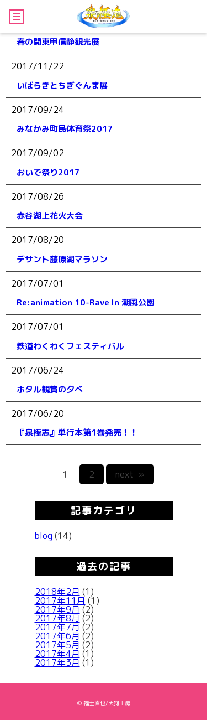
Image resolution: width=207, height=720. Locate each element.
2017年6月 (57, 636)
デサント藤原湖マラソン (62, 259)
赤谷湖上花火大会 (50, 215)
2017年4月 (57, 654)
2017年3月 (57, 662)
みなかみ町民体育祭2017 (65, 128)
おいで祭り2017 (48, 172)
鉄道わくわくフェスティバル (70, 346)
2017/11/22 (37, 66)
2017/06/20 (37, 413)
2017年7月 (57, 627)
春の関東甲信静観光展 (58, 42)
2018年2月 (57, 592)
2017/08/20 (37, 240)
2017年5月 (57, 645)
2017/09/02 (37, 153)
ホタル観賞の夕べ (50, 389)
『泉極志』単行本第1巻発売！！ (77, 432)
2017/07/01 (37, 283)
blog (43, 536)
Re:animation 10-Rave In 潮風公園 (86, 302)
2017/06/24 (37, 370)
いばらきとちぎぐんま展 (62, 85)
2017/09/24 (37, 109)
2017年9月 (57, 609)
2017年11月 (60, 600)
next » (130, 474)
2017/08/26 (37, 196)
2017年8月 (57, 618)
